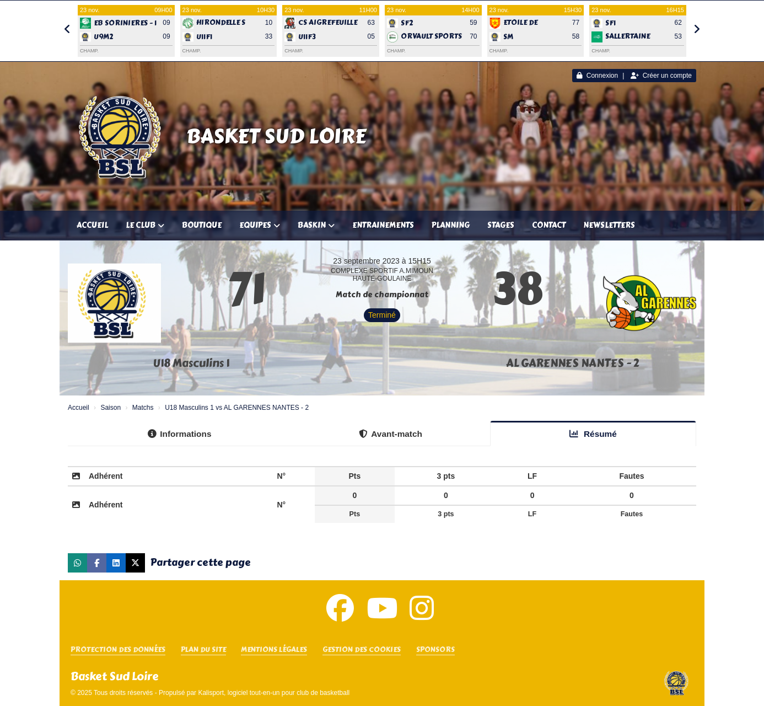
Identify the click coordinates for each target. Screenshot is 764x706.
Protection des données (118, 650)
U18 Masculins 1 (191, 363)
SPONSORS (435, 650)
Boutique (202, 225)
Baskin (316, 225)
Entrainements (383, 225)
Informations (179, 433)
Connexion (597, 75)
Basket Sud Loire (276, 136)
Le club (145, 225)
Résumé (593, 433)
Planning (451, 225)
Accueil (92, 225)
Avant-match (390, 433)
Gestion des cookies (361, 650)
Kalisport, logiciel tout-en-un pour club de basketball (273, 693)
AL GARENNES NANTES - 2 (572, 363)
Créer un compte (661, 75)
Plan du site (203, 650)
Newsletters (609, 225)
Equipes (259, 225)
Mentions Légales (274, 650)
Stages (500, 225)
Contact (549, 225)
